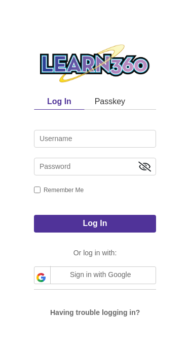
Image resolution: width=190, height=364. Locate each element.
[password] (95, 166)
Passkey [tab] (110, 101)
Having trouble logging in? (95, 312)
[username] (95, 139)
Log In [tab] (59, 101)
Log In (95, 223)
